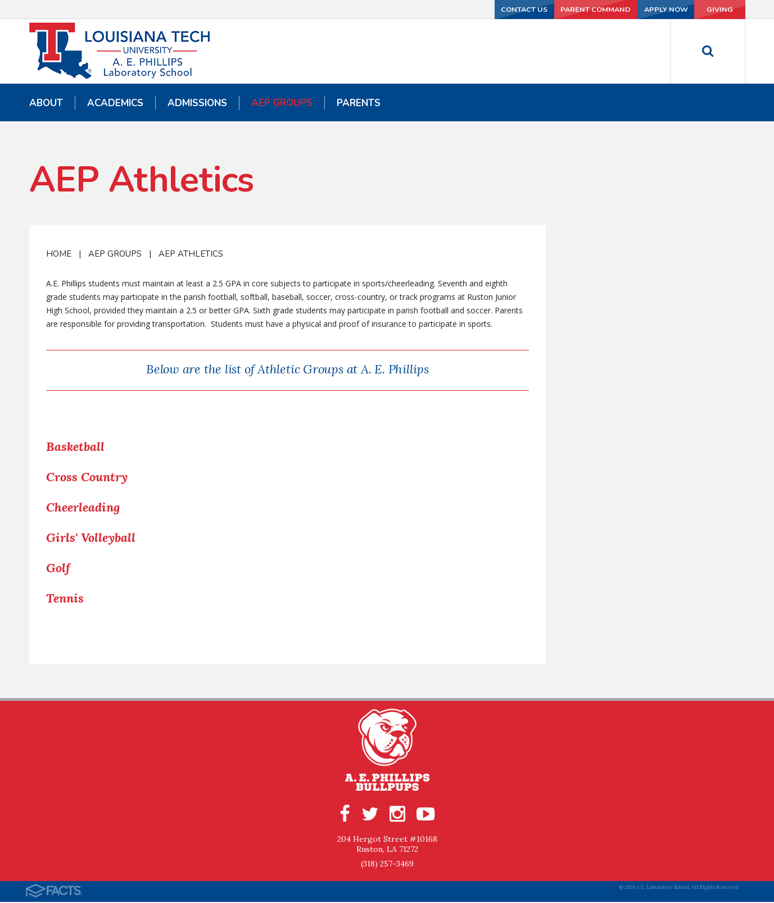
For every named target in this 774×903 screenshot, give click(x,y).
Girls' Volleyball (90, 537)
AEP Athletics (191, 253)
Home (58, 253)
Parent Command (549, 9)
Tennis (65, 598)
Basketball (75, 446)
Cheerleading (83, 507)
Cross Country (87, 477)
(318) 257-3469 (387, 865)
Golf (58, 568)
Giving (708, 9)
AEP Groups (115, 253)
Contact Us (465, 9)
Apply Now (633, 9)
